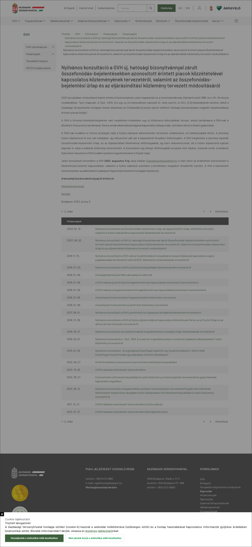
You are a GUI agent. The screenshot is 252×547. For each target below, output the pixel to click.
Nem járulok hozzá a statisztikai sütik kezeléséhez (95, 538)
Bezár (2, 514)
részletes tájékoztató (99, 531)
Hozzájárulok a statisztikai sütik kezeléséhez (34, 538)
